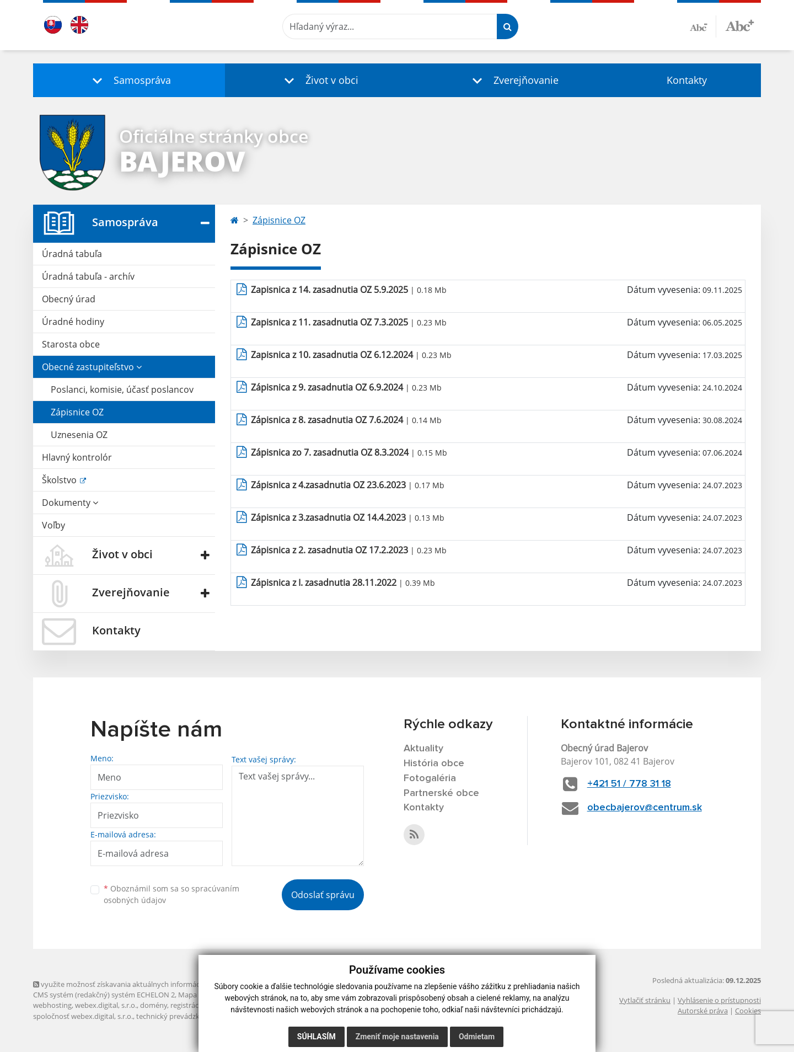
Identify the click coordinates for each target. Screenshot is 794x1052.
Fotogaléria (430, 778)
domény (153, 1005)
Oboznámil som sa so (171, 894)
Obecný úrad (68, 299)
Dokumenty (70, 502)
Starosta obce (71, 344)
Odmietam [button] (477, 1036)
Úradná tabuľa (72, 254)
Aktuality (423, 749)
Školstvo (60, 480)
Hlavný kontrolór (77, 457)
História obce (434, 763)
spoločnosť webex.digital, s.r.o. (83, 1016)
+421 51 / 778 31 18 (629, 784)
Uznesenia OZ (79, 435)
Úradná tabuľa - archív (88, 276)
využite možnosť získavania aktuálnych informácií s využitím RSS (142, 984)
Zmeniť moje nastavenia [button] (397, 1036)
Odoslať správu (323, 895)
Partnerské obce (441, 793)
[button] (129, 80)
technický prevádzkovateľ (178, 1016)
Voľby (53, 525)
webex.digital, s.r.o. (106, 1005)
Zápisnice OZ (77, 412)
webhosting (52, 1005)
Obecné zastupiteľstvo (92, 367)
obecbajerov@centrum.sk (644, 808)
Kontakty (687, 80)
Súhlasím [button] (316, 1036)
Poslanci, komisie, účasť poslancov (122, 389)
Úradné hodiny (73, 322)
